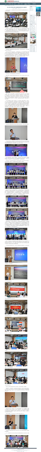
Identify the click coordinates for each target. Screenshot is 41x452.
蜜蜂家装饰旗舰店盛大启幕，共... (33, 21)
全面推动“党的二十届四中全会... (32, 26)
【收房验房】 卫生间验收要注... (32, 51)
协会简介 (12, 3)
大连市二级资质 (29, 4)
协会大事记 (15, 3)
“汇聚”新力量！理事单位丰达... (32, 18)
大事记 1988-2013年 (31, 10)
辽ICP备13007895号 (18, 451)
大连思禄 (23, 451)
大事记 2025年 (31, 7)
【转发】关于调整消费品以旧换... (33, 22)
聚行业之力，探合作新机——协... (33, 30)
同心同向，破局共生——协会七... (33, 27)
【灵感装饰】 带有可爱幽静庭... (32, 48)
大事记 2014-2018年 (31, 9)
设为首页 (32, 1)
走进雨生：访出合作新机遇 (32, 19)
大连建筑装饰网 (9, 5)
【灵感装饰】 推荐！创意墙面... (32, 47)
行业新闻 (21, 3)
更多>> (35, 6)
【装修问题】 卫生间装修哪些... (32, 50)
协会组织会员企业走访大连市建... (33, 31)
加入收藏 (34, 1)
